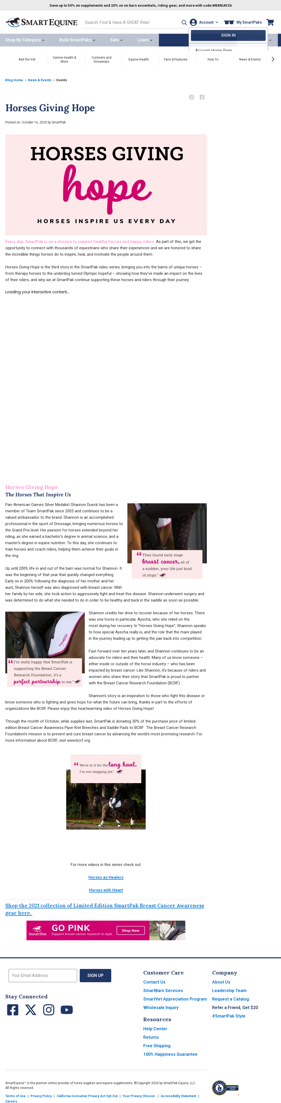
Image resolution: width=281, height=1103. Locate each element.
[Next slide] (273, 58)
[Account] (203, 22)
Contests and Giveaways (101, 58)
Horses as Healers (105, 876)
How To (213, 58)
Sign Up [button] (95, 974)
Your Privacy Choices (139, 1095)
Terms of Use (15, 1095)
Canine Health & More (64, 58)
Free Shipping (157, 1044)
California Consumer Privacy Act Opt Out (87, 1095)
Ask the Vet (27, 58)
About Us (221, 981)
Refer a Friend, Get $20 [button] (235, 1006)
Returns (151, 1036)
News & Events (250, 58)
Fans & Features (176, 58)
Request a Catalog (230, 998)
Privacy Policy (41, 1095)
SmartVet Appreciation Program (175, 998)
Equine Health (138, 58)
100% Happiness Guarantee (170, 1053)
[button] (176, 21)
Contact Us (154, 981)
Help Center (155, 1027)
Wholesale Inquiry (161, 1006)
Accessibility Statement (178, 1095)
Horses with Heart (106, 889)
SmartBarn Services (163, 989)
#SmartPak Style (229, 1015)
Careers (11, 1100)
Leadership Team (229, 989)
